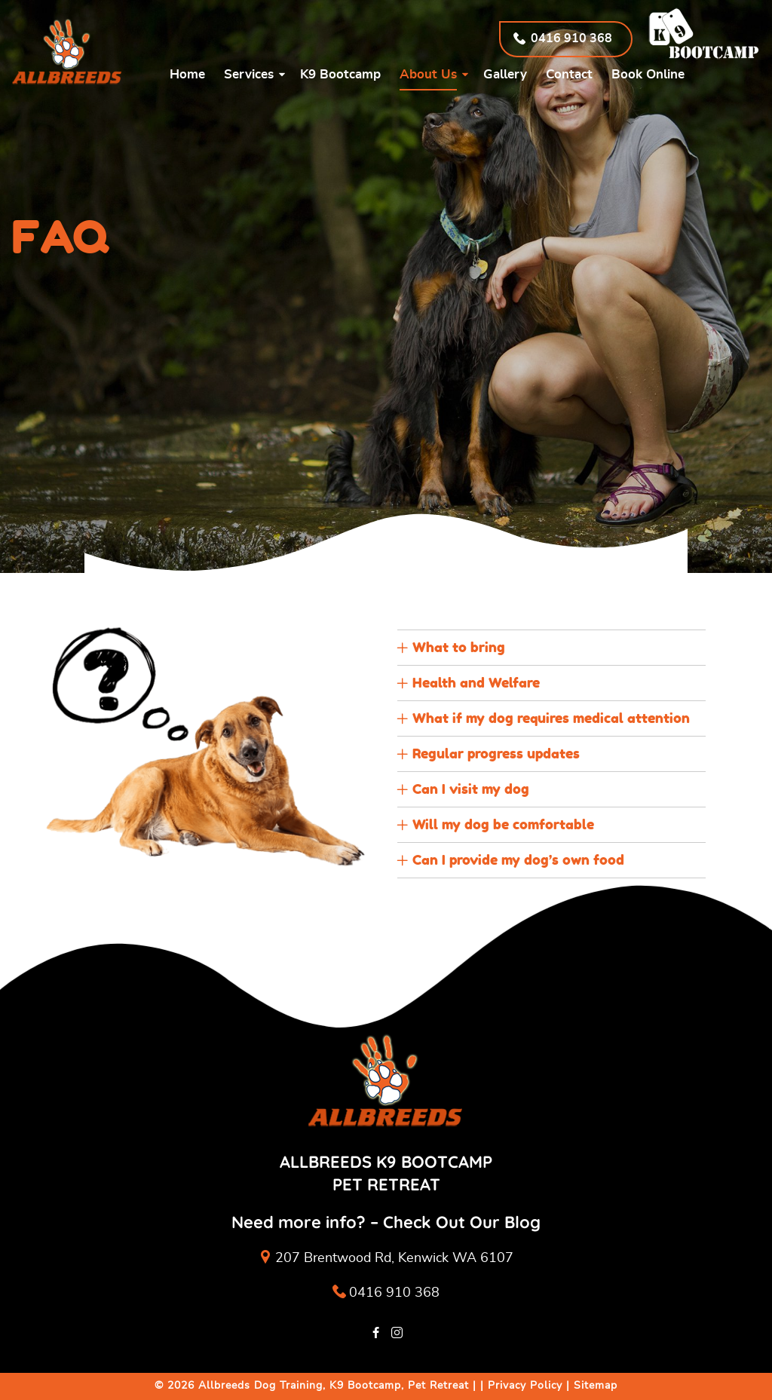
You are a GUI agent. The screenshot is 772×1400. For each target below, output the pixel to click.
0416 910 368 (386, 1294)
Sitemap (595, 1385)
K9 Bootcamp (340, 74)
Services (249, 74)
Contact (569, 74)
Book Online (648, 74)
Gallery (505, 74)
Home (187, 74)
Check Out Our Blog (462, 1222)
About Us (428, 74)
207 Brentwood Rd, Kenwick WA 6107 (394, 1258)
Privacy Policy (525, 1385)
